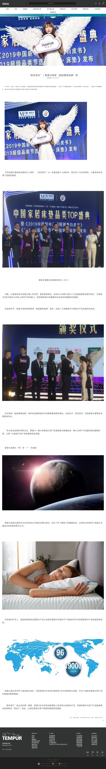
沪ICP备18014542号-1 (53, 761)
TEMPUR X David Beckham (58, 744)
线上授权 (94, 741)
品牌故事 (52, 736)
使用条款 (79, 743)
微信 (97, 753)
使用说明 (79, 744)
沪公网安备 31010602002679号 (44, 763)
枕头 (16, 9)
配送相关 (79, 737)
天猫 (87, 753)
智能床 (25, 9)
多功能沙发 (50, 9)
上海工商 (56, 763)
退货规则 (79, 739)
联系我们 (94, 737)
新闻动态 (52, 737)
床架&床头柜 (37, 9)
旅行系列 (74, 9)
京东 (92, 753)
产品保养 (79, 736)
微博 (102, 753)
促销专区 (86, 9)
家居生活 (63, 9)
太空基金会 (52, 743)
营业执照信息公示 (64, 763)
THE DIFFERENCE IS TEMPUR (53, 15)
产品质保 (79, 746)
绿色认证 (52, 741)
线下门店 (94, 739)
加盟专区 (53, 12)
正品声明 (97, 9)
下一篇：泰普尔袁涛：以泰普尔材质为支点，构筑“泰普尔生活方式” (86, 717)
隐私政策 (79, 741)
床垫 (7, 9)
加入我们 (94, 736)
